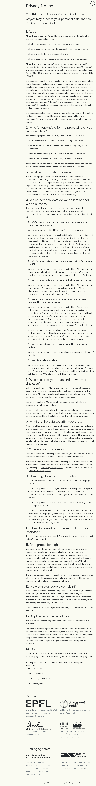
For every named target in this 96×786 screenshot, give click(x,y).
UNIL (92, 607)
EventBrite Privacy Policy (40, 470)
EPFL (86, 607)
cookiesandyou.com (39, 256)
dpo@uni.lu (39, 673)
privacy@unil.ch (40, 683)
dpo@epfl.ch (39, 668)
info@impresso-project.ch (39, 539)
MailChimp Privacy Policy (52, 467)
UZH (32, 610)
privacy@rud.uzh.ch (41, 678)
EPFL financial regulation (48, 522)
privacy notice (82, 416)
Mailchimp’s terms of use (59, 294)
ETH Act (90, 519)
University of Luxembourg (72, 607)
